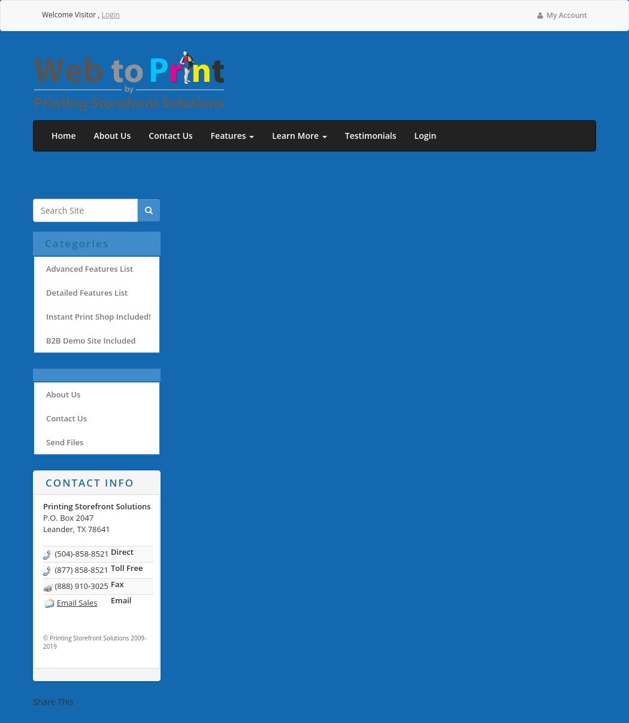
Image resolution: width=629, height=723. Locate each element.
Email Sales (77, 602)
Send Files (64, 442)
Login (110, 15)
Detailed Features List (87, 292)
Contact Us (170, 135)
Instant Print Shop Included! (98, 316)
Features (233, 135)
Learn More (299, 135)
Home (64, 135)
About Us (112, 135)
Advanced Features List (89, 268)
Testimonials (371, 135)
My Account (561, 15)
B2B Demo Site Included (91, 340)
